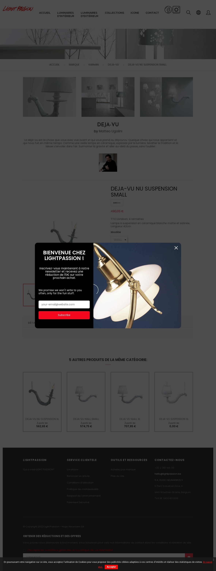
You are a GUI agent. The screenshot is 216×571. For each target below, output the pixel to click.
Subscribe (64, 311)
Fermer (176, 244)
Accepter (111, 567)
